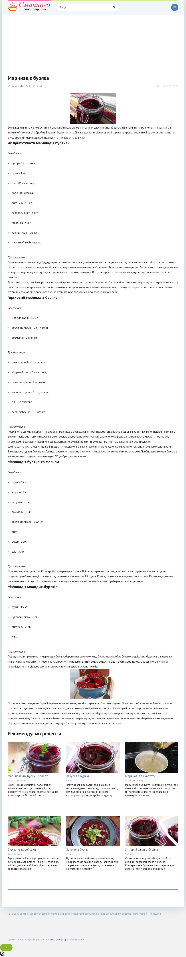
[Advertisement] (93, 41)
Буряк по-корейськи (22, 850)
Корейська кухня (15, 854)
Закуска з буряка (78, 776)
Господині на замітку (17, 780)
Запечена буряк (77, 850)
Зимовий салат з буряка (141, 850)
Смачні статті (72, 780)
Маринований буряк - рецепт (28, 776)
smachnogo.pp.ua (60, 939)
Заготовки (129, 854)
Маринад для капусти (140, 776)
